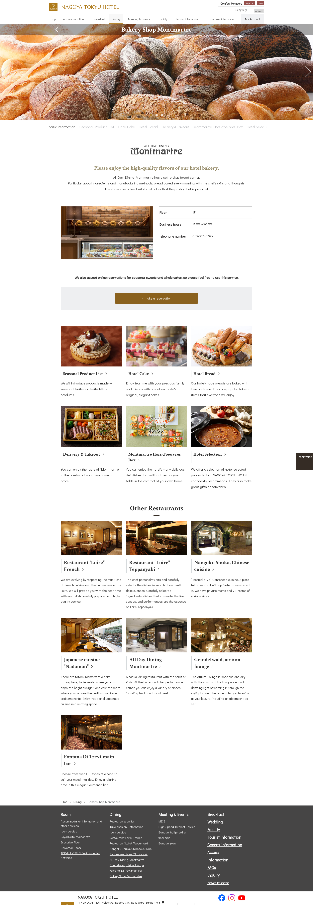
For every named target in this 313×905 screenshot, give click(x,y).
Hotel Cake (126, 126)
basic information (62, 126)
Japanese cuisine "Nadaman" (82, 663)
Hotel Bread (148, 126)
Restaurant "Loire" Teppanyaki (149, 566)
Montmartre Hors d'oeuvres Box (218, 126)
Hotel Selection (258, 126)
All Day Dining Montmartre (145, 663)
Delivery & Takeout (175, 126)
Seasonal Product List (96, 126)
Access (259, 10)
